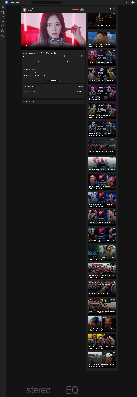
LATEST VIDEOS (8, 12)
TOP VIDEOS (7, 9)
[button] (133, 2)
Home (5, 6)
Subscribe (81, 9)
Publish (88, 90)
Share (47, 62)
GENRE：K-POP (40, 68)
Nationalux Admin (42, 9)
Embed (77, 62)
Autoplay (123, 9)
